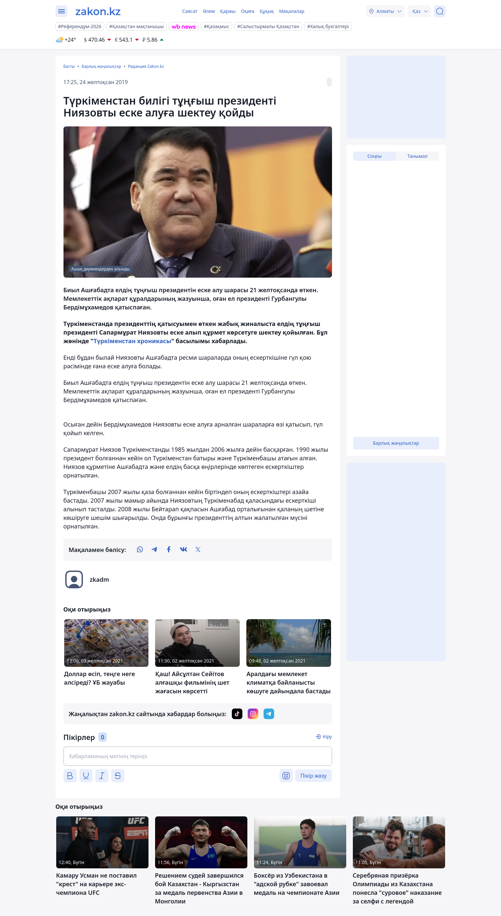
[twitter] (198, 550)
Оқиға (247, 11)
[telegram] (154, 550)
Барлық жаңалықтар (101, 66)
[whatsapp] (140, 550)
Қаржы (228, 11)
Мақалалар (291, 11)
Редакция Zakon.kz (146, 66)
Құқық (267, 11)
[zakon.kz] (98, 11)
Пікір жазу (314, 775)
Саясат (189, 11)
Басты (69, 66)
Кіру (327, 736)
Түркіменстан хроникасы (132, 341)
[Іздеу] (440, 11)
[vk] (183, 550)
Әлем (209, 11)
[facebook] (169, 550)
